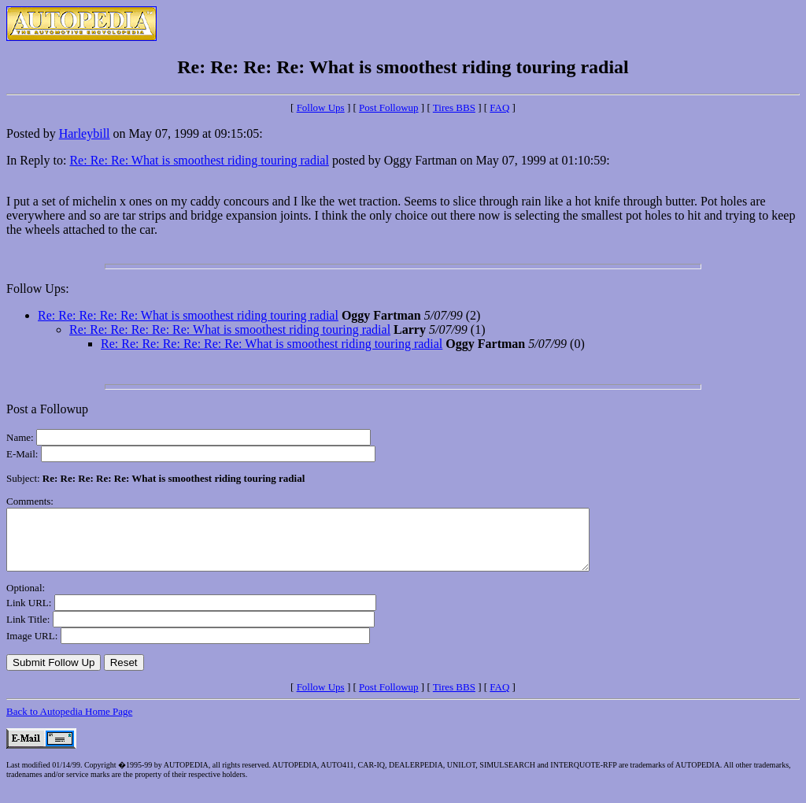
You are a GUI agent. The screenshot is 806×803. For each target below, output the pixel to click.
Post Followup (389, 107)
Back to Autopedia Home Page (69, 723)
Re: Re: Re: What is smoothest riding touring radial (198, 160)
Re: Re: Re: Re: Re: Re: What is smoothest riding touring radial (229, 329)
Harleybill (84, 133)
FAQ (499, 107)
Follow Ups (321, 107)
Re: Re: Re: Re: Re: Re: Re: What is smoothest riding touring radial (271, 343)
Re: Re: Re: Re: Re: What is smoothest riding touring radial (188, 315)
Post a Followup (47, 409)
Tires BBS (454, 107)
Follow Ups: (37, 288)
